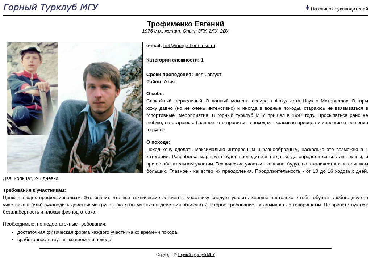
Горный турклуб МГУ (196, 254)
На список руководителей (339, 9)
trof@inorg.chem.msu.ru (189, 45)
